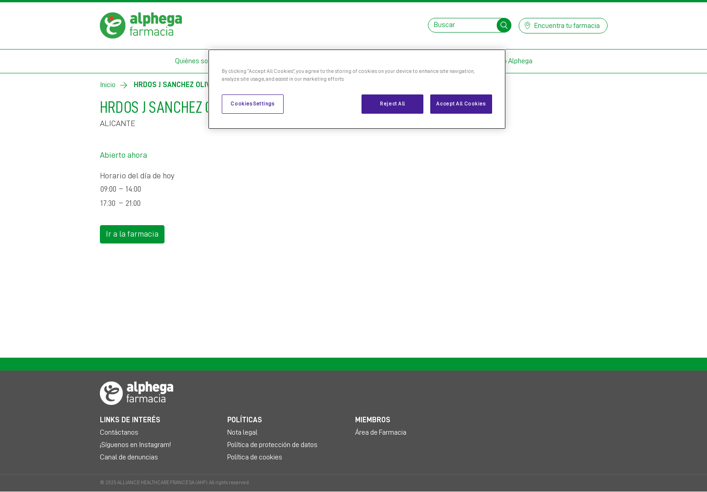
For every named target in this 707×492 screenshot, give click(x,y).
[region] (357, 89)
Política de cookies (254, 457)
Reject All (392, 103)
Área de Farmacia (380, 432)
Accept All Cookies (460, 103)
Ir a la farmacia (132, 234)
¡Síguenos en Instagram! (135, 444)
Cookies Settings (252, 103)
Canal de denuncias (129, 457)
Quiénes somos (198, 61)
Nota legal (242, 432)
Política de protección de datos (272, 444)
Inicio (107, 84)
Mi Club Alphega (508, 61)
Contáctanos (119, 432)
